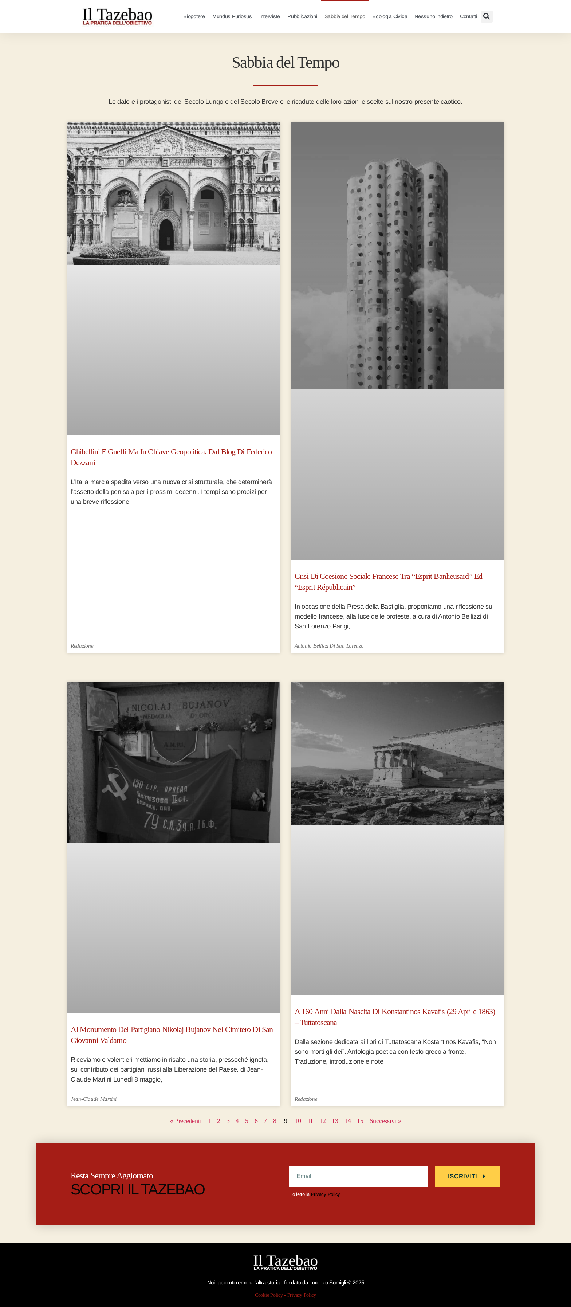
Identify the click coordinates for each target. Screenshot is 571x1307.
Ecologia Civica (389, 16)
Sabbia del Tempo (344, 16)
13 (347, 1121)
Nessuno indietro (433, 16)
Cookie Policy (267, 1295)
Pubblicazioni (302, 16)
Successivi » (406, 1121)
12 (332, 1121)
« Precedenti (164, 1121)
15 (378, 1121)
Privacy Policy (325, 1194)
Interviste (269, 16)
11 (317, 1121)
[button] (487, 17)
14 (363, 1121)
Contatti (468, 16)
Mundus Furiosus (232, 16)
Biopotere (194, 16)
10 (302, 1121)
